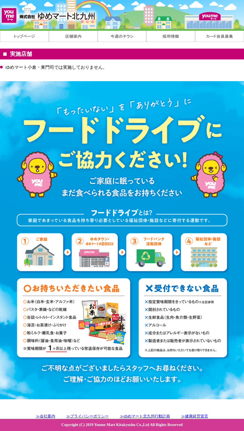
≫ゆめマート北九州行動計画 (145, 416)
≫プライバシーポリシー (87, 416)
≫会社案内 (45, 416)
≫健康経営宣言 (194, 416)
